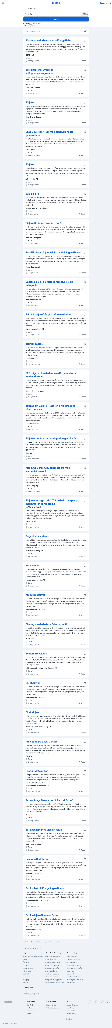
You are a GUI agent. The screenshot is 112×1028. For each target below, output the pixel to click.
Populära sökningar (72, 1005)
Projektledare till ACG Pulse (41, 741)
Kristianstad (27, 971)
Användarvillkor (70, 1011)
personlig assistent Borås (75, 980)
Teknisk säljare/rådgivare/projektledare (48, 314)
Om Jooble (30, 1005)
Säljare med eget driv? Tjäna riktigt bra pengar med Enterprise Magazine (52, 502)
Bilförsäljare (33, 712)
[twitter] (102, 1002)
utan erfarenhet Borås (74, 968)
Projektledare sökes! (37, 536)
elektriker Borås (72, 974)
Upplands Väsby (28, 968)
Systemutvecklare (36, 653)
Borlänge (26, 965)
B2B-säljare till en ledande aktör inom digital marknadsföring (51, 375)
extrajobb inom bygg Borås (53, 980)
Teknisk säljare (34, 343)
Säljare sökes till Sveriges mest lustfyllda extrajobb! (49, 283)
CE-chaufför (33, 682)
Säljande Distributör (37, 859)
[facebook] (90, 1002)
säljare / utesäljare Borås (53, 965)
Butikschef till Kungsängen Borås (45, 888)
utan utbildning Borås (74, 965)
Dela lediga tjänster (52, 1008)
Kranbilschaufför (35, 594)
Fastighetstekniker (37, 770)
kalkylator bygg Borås (52, 974)
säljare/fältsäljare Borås (52, 962)
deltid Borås (71, 982)
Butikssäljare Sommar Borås (42, 915)
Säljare (30, 102)
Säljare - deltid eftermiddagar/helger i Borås (51, 438)
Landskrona (27, 977)
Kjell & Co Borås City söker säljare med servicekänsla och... (48, 469)
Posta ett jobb (51, 1005)
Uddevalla (26, 974)
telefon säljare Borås (52, 977)
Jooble (15, 1023)
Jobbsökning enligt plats (31, 994)
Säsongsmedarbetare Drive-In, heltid (47, 624)
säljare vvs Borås (50, 959)
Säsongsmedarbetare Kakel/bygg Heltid (49, 40)
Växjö (25, 959)
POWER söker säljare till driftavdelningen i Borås (53, 252)
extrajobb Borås (72, 962)
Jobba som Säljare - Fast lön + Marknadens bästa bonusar (50, 407)
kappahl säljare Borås (52, 968)
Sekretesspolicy (71, 1014)
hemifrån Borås (72, 956)
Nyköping (26, 980)
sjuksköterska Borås (73, 977)
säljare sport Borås (51, 971)
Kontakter (30, 1011)
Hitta (56, 19)
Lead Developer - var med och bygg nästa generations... (49, 133)
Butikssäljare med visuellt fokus (44, 829)
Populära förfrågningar (32, 948)
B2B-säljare (32, 193)
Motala (25, 982)
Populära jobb (27, 991)
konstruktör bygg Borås (52, 956)
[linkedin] (107, 1002)
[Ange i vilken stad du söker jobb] (56, 14)
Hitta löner (69, 1019)
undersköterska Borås (74, 959)
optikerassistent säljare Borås (54, 982)
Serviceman (32, 565)
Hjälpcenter (31, 1008)
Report (82, 61)
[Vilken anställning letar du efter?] (56, 8)
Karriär (29, 1014)
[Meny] (3, 3)
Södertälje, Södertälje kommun (33, 956)
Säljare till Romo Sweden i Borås (44, 223)
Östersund (26, 962)
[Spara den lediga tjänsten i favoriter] (85, 41)
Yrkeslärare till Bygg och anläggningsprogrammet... (41, 71)
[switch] (85, 31)
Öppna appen (105, 3)
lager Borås (70, 971)
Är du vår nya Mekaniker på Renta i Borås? (50, 800)
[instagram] (96, 1002)
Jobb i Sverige (70, 1008)
